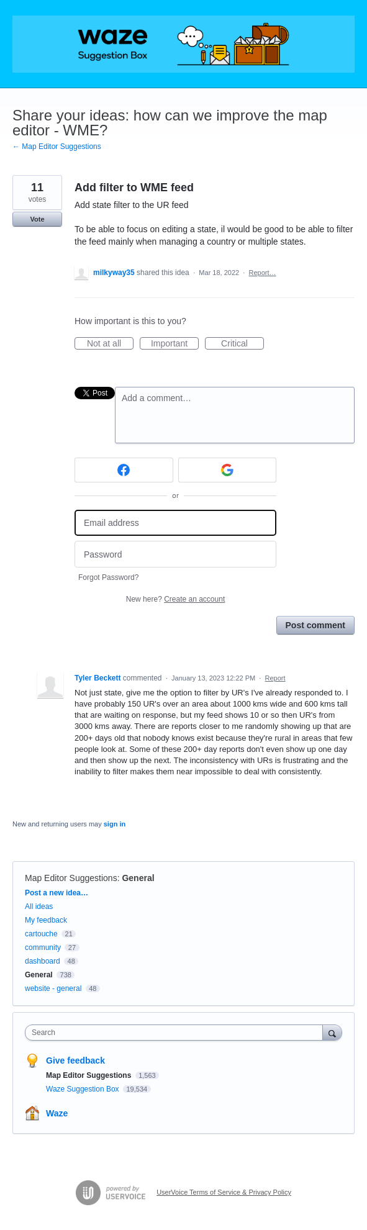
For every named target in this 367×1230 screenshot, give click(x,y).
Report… (262, 272)
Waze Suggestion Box (83, 1089)
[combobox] (176, 1032)
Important (175, 344)
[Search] (332, 1032)
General (138, 878)
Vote (37, 219)
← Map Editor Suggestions (56, 146)
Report (275, 678)
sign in (114, 824)
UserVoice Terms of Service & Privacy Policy (223, 1192)
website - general (53, 988)
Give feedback (75, 1060)
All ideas (39, 906)
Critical (242, 344)
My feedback (46, 920)
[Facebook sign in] (124, 470)
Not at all (110, 344)
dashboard (42, 961)
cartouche (41, 933)
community (43, 947)
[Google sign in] (227, 470)
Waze (57, 1113)
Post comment (315, 625)
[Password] (175, 554)
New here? (175, 599)
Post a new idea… (56, 893)
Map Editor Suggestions (71, 878)
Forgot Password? (108, 577)
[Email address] (175, 523)
